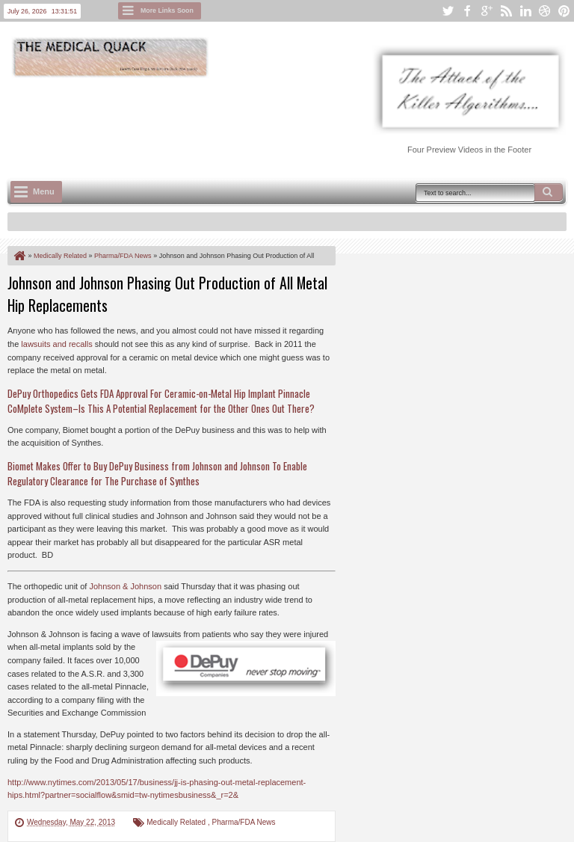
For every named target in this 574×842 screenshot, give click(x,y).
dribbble (545, 11)
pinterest (564, 11)
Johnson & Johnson (125, 586)
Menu (44, 191)
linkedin (525, 11)
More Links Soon (167, 10)
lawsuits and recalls (56, 343)
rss (506, 11)
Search (548, 192)
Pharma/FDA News (244, 822)
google (486, 11)
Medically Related (177, 822)
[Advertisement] (279, 120)
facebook (467, 11)
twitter (447, 11)
